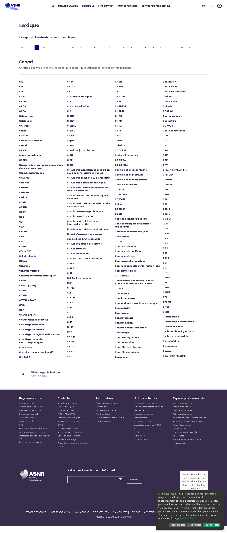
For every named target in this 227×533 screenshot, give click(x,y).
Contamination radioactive (131, 330)
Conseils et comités (143, 427)
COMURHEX (122, 278)
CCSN (22, 214)
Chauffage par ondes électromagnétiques (31, 342)
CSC (165, 206)
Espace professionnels (156, 6)
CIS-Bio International (79, 280)
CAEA (22, 113)
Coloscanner (122, 238)
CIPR (70, 162)
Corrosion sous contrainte (69, 441)
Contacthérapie (124, 320)
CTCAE (167, 304)
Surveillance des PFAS (68, 434)
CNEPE (119, 89)
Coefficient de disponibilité (131, 172)
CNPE (118, 103)
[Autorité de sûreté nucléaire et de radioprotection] (12, 6)
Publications (101, 412)
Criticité (167, 182)
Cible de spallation (78, 108)
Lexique (135, 517)
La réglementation (27, 408)
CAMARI (24, 128)
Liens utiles (139, 441)
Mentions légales (106, 522)
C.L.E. (22, 98)
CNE (69, 353)
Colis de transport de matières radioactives (133, 227)
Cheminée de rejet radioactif (36, 354)
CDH (22, 224)
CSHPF (167, 226)
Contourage (122, 335)
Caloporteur (26, 118)
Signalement (81, 517)
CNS (117, 138)
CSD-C (166, 211)
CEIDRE (23, 248)
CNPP (118, 123)
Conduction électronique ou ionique (136, 305)
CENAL (23, 263)
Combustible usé (125, 258)
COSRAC (168, 113)
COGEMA (120, 211)
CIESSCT (72, 133)
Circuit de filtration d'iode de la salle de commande (88, 207)
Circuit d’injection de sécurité (84, 246)
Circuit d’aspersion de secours (84, 236)
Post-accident (140, 423)
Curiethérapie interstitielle (178, 324)
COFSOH (120, 201)
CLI (69, 295)
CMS (69, 324)
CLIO (70, 304)
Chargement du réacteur (33, 322)
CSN (165, 245)
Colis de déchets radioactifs (131, 221)
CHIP (70, 84)
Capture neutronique (31, 175)
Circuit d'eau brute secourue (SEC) (87, 185)
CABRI (23, 103)
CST (165, 284)
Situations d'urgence (143, 419)
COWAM (168, 128)
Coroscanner (170, 103)
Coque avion (170, 89)
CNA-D (71, 339)
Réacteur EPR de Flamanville (71, 437)
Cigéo (70, 142)
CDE (21, 219)
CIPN (70, 157)
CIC (69, 113)
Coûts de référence (174, 133)
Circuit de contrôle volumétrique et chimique (88, 199)
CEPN (22, 283)
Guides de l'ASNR (27, 423)
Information (106, 6)
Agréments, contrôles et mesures (188, 427)
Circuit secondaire (78, 256)
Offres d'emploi (60, 517)
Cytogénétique (171, 343)
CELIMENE (25, 253)
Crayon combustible (175, 172)
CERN (22, 292)
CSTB (166, 289)
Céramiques (170, 348)
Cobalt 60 (120, 147)
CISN (70, 285)
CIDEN (71, 123)
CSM (165, 240)
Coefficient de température (131, 182)
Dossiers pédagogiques (106, 408)
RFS (21, 430)
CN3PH (71, 329)
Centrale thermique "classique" (37, 278)
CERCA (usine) (27, 287)
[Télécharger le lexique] (113, 376)
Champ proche (28, 317)
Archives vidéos (103, 419)
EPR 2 (60, 430)
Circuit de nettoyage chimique (85, 213)
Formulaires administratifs (185, 437)
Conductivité (122, 310)
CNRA (118, 128)
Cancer (23, 133)
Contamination (124, 325)
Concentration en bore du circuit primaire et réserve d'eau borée (134, 284)
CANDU (23, 138)
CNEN (118, 84)
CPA (165, 152)
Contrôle (88, 6)
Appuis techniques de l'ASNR (147, 430)
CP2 (165, 147)
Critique (167, 186)
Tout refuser (194, 525)
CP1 (165, 142)
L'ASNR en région (66, 412)
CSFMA (167, 221)
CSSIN (166, 279)
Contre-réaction (124, 344)
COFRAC (120, 191)
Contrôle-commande (127, 354)
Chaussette (25, 349)
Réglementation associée (31, 447)
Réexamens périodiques (69, 423)
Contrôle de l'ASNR (66, 416)
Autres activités (128, 6)
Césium (167, 353)
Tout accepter (211, 525)
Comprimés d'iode (125, 273)
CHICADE (24, 359)
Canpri (23, 147)
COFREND (121, 196)
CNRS (118, 133)
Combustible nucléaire (128, 253)
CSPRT (167, 270)
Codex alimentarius (126, 157)
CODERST (120, 152)
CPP (165, 162)
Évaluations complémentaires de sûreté (73, 449)
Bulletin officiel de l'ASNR (31, 412)
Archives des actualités (106, 416)
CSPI (165, 265)
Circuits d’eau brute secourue (84, 260)
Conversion (169, 84)
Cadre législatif (26, 427)
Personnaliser (177, 525)
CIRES (70, 270)
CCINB (23, 209)
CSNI (165, 250)
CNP (117, 93)
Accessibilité (151, 517)
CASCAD (24, 180)
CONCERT (121, 290)
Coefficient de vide (126, 186)
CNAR (70, 344)
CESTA (23, 297)
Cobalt (119, 142)
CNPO (118, 118)
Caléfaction (26, 123)
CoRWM (167, 108)
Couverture (169, 123)
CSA (165, 201)
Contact (126, 522)
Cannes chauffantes (30, 142)
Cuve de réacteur (173, 328)
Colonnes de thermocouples (131, 234)
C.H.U (22, 93)
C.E (21, 84)
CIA (69, 103)
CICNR (71, 118)
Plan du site (119, 517)
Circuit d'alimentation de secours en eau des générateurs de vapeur (88, 173)
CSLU (166, 235)
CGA (21, 312)
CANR (22, 152)
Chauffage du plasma (31, 331)
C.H (21, 89)
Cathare (23, 190)
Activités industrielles (182, 416)
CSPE (166, 260)
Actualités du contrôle (68, 408)
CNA (69, 334)
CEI (21, 243)
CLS (69, 314)
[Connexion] (219, 6)
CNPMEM (120, 108)
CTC (165, 299)
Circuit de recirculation (80, 218)
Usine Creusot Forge (67, 445)
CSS (165, 275)
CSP (165, 255)
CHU (69, 93)
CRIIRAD (168, 177)
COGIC (119, 216)
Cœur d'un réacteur (174, 358)
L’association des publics (30, 416)
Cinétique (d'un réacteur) (81, 152)
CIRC (70, 167)
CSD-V (166, 216)
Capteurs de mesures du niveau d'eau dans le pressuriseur (41, 168)
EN (210, 6)
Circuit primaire (76, 251)
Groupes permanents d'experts (148, 412)
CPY (165, 167)
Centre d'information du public (110, 423)
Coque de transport (174, 93)
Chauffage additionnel (32, 327)
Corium (167, 98)
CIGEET (71, 138)
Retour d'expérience (182, 430)
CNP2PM (120, 98)
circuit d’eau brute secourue (83, 241)
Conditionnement (125, 300)
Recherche (139, 416)
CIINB (70, 147)
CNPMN (119, 113)
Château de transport (79, 98)
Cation (23, 199)
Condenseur (122, 295)
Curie (166, 314)
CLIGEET (72, 300)
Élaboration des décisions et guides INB (35, 442)
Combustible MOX (125, 248)
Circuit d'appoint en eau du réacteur (88, 180)
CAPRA (23, 162)
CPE (165, 157)
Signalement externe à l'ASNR (187, 445)
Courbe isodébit (172, 118)
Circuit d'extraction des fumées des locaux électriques (88, 191)
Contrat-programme (127, 339)
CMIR (70, 319)
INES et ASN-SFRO (66, 419)
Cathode (24, 194)
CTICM (166, 309)
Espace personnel (36, 517)
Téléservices (178, 441)
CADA (22, 108)
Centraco (24, 268)
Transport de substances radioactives (189, 423)
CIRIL (70, 275)
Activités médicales (182, 412)
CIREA (70, 265)
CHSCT (71, 89)
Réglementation (68, 6)
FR (203, 6)
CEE (21, 238)
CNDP (70, 349)
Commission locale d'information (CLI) (137, 268)
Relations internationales (145, 408)
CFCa (22, 307)
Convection (121, 359)
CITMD (71, 290)
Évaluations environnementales (33, 434)
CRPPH (167, 196)
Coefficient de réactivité (129, 177)
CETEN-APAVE (27, 302)
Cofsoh (119, 206)
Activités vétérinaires (182, 419)
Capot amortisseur (30, 157)
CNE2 (70, 358)
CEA (21, 229)
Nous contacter (103, 427)
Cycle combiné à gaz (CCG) (178, 333)
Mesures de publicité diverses (32, 437)
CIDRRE (71, 128)
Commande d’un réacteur (130, 263)
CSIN (165, 231)
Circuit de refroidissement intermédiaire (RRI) (82, 224)
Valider (134, 485)
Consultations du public (29, 419)
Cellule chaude (27, 258)
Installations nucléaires (183, 408)
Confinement (123, 315)
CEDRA (23, 234)
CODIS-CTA (121, 167)
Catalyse (24, 185)
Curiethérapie (171, 319)
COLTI (118, 243)
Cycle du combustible (175, 338)
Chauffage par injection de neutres (39, 336)
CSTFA (166, 294)
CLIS (69, 309)
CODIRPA (120, 162)
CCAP (22, 204)
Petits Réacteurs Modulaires (70, 427)
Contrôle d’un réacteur (128, 349)
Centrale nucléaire (30, 273)
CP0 (165, 138)
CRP (165, 191)
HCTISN (138, 437)
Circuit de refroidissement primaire (88, 231)
